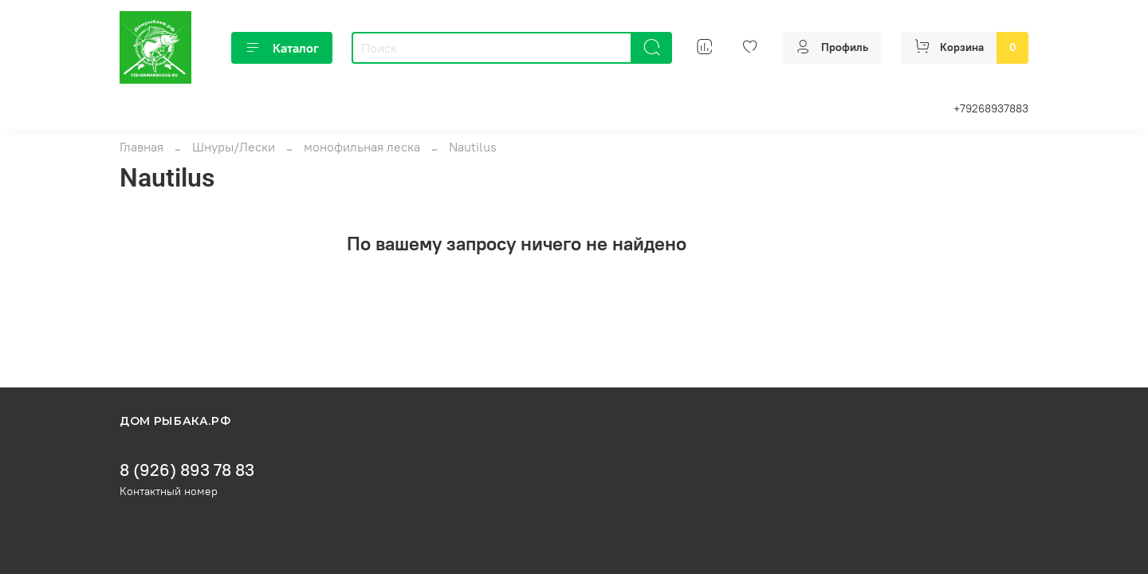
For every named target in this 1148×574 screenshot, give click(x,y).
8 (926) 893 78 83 (187, 470)
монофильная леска (362, 147)
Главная (141, 147)
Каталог (282, 48)
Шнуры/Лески (233, 147)
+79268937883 (990, 108)
